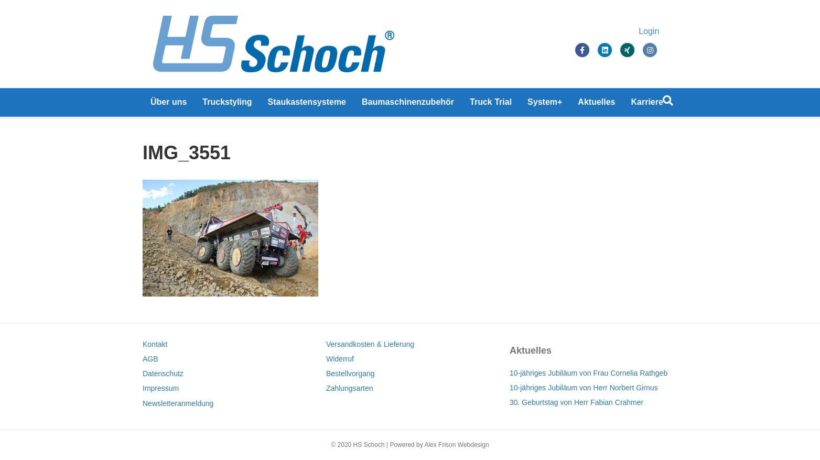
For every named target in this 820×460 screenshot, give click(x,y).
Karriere (647, 104)
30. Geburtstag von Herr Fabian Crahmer (576, 402)
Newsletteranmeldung (178, 403)
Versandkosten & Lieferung (370, 344)
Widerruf (340, 359)
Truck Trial (491, 104)
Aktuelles (596, 104)
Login (659, 32)
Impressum (161, 388)
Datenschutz (163, 373)
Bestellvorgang (350, 373)
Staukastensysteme (307, 104)
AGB (150, 359)
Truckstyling (227, 104)
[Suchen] (668, 103)
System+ (544, 104)
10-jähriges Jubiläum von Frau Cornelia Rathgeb (588, 373)
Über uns (168, 104)
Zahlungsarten (349, 388)
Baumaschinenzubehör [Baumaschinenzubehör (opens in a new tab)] (408, 104)
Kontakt (155, 344)
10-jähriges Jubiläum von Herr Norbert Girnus (583, 388)
